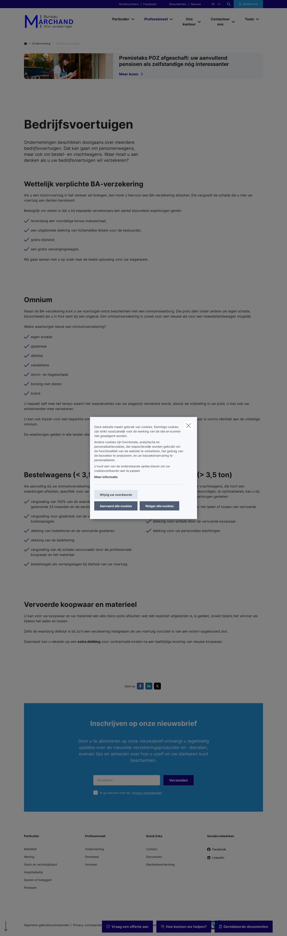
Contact (151, 849)
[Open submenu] (133, 19)
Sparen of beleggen (38, 880)
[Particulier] (119, 19)
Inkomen (91, 864)
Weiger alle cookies (159, 506)
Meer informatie (106, 477)
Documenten (177, 4)
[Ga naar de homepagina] (65, 21)
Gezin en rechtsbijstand (40, 864)
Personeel (92, 857)
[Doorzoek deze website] (229, 4)
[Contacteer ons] (218, 21)
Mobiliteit (30, 849)
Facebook (149, 4)
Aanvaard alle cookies (116, 506)
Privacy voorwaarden (147, 793)
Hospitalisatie (33, 872)
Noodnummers (129, 4)
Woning (29, 857)
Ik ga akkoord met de (133, 793)
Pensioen (30, 887)
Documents (154, 857)
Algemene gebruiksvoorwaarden (46, 925)
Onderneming (94, 849)
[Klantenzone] (248, 4)
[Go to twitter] (158, 686)
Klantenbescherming (160, 864)
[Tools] (248, 19)
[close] (188, 425)
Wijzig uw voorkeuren (116, 494)
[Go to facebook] (141, 686)
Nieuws (196, 4)
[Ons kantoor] (187, 21)
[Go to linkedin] (149, 686)
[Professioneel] (154, 19)
